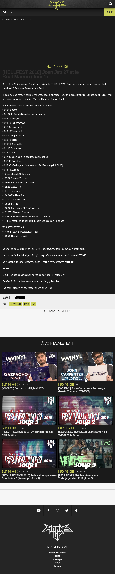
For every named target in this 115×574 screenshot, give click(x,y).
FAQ (57, 563)
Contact (57, 566)
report (26, 304)
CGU (57, 556)
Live (33, 304)
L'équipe (57, 559)
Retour (109, 12)
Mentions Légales (57, 553)
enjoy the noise (16, 304)
